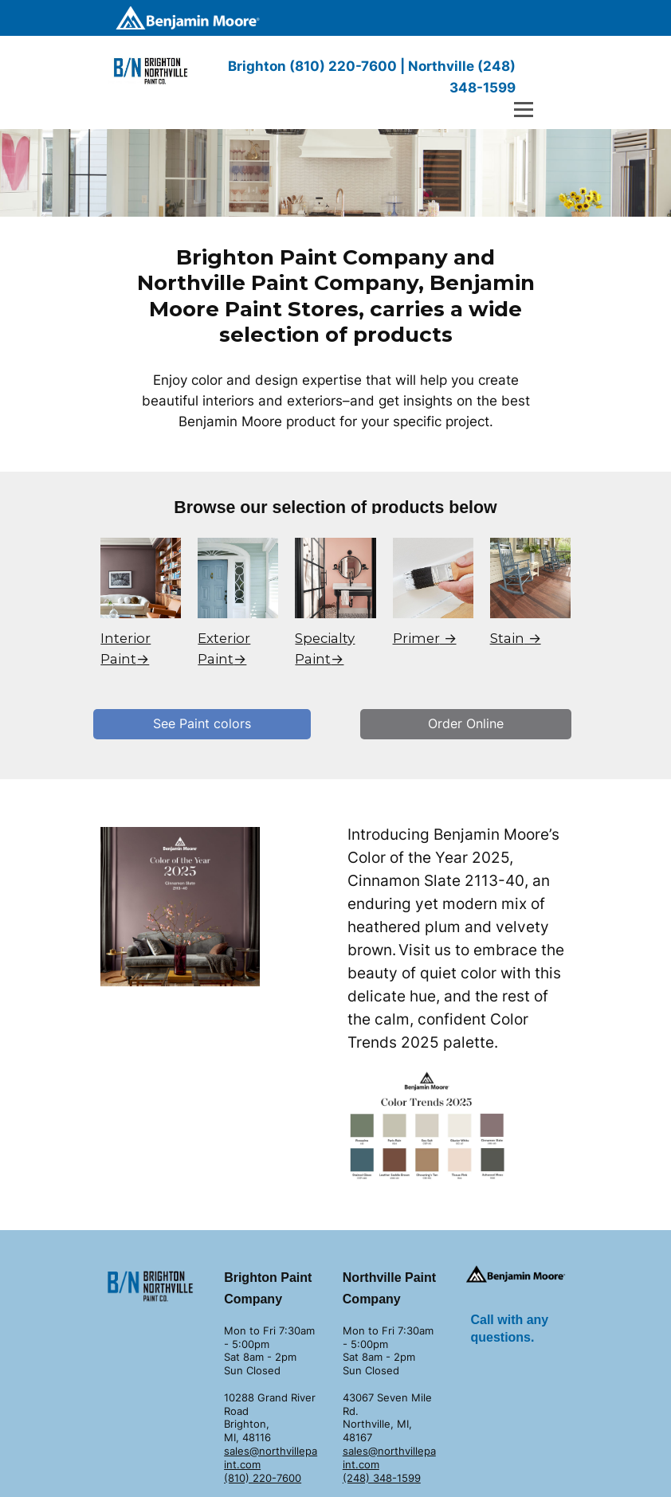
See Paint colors (202, 723)
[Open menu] (523, 109)
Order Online (466, 723)
